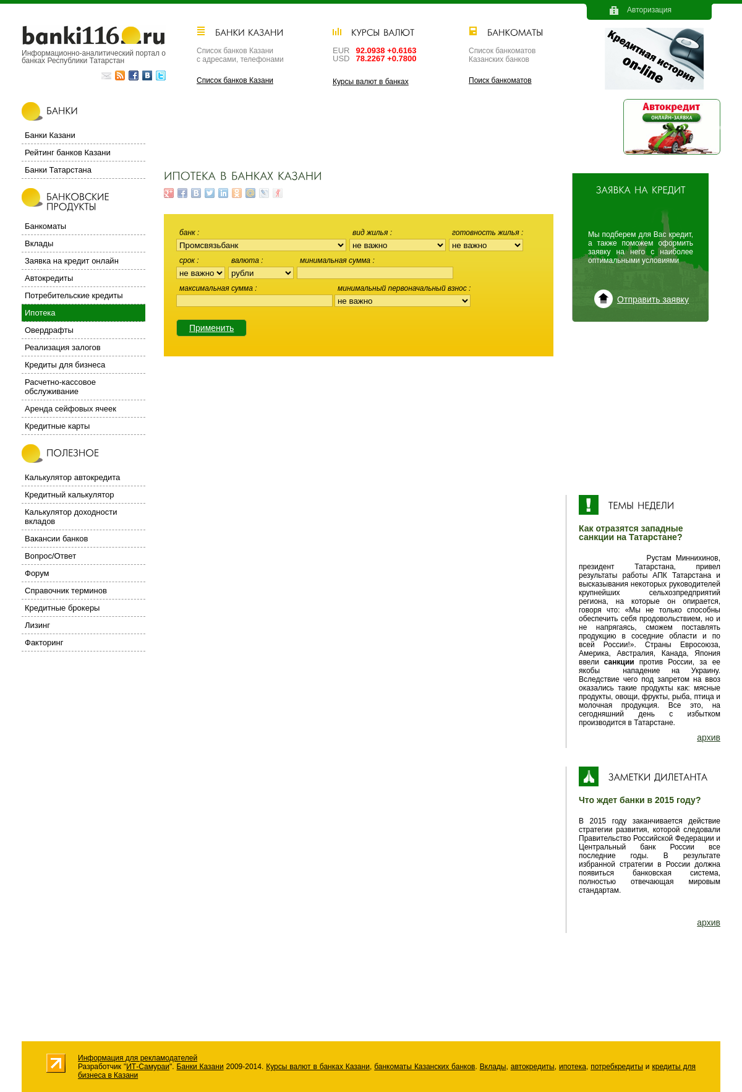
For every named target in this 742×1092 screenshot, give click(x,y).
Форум (37, 573)
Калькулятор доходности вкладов (71, 516)
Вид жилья (371, 232)
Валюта (246, 260)
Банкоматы (45, 226)
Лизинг (37, 625)
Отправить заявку (653, 299)
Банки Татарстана (58, 169)
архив (708, 737)
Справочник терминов (66, 590)
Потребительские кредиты (74, 295)
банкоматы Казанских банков (424, 1066)
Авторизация (649, 10)
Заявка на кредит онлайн (72, 260)
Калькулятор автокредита (72, 477)
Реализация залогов (63, 347)
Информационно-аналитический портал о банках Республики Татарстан (94, 56)
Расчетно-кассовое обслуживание (60, 386)
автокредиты (533, 1066)
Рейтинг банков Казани (68, 152)
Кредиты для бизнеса (65, 364)
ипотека (572, 1066)
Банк (188, 232)
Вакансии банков (56, 538)
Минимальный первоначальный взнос (403, 288)
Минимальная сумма (336, 260)
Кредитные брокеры (62, 608)
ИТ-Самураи (147, 1066)
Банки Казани (50, 135)
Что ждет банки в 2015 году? (640, 800)
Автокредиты (49, 278)
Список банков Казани (235, 80)
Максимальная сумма (217, 288)
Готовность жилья (486, 232)
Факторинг (44, 642)
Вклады (39, 243)
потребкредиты (617, 1066)
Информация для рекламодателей (137, 1058)
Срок (188, 260)
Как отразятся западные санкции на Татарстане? (631, 532)
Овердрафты (49, 330)
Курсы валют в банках (371, 81)
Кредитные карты (57, 426)
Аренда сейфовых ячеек (70, 408)
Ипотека (40, 312)
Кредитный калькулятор (69, 494)
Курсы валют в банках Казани (318, 1066)
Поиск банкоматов (500, 80)
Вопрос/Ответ (50, 556)
